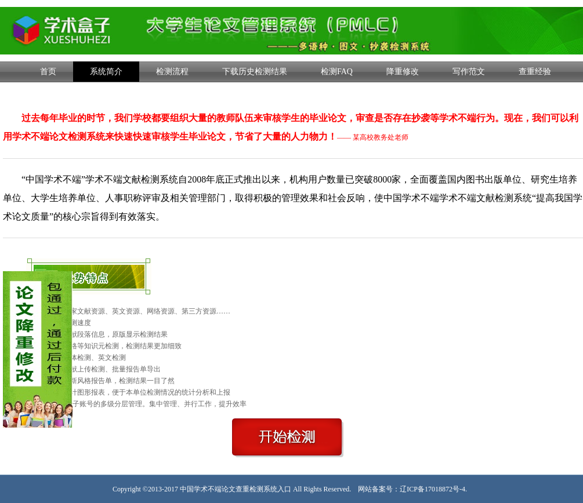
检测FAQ (337, 71)
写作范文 (468, 71)
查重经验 (535, 71)
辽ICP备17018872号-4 (432, 489)
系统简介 (106, 71)
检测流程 (172, 71)
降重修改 (402, 71)
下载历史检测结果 (254, 71)
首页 (48, 71)
